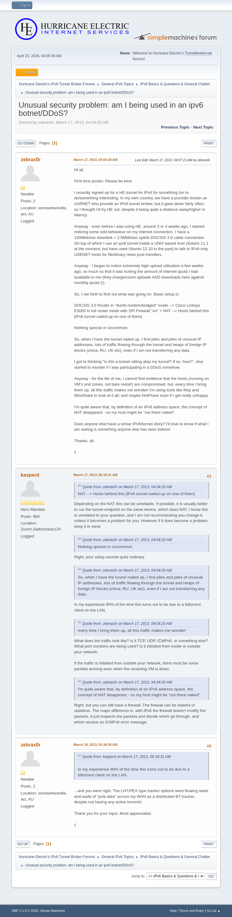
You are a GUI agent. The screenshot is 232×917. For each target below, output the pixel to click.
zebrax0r (30, 159)
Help (173, 910)
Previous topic (175, 127)
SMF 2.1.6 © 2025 (24, 910)
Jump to (137, 876)
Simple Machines (52, 910)
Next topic (203, 127)
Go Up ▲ (214, 910)
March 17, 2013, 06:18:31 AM (95, 475)
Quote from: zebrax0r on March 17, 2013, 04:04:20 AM (127, 487)
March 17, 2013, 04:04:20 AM (95, 160)
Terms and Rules (191, 910)
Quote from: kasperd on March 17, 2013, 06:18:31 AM (126, 757)
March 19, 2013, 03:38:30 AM (95, 744)
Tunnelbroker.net (198, 53)
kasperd (30, 475)
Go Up (22, 844)
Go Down (25, 143)
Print (209, 143)
